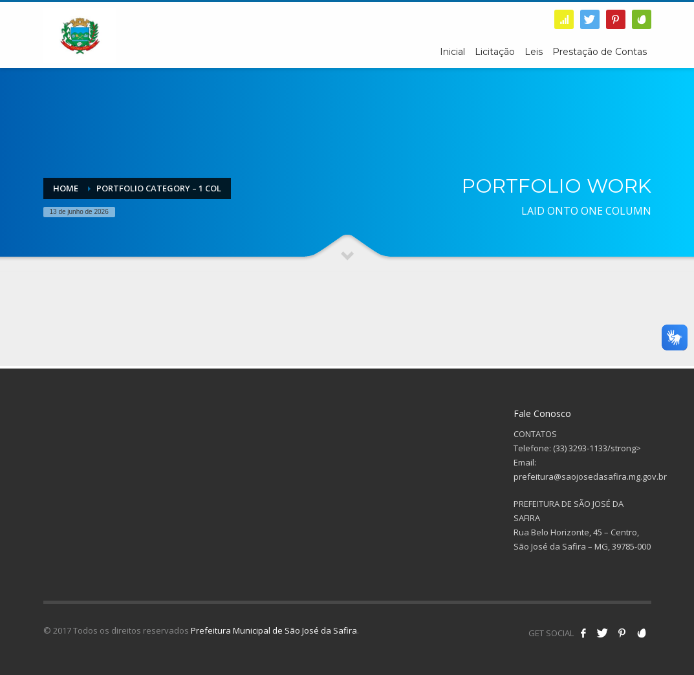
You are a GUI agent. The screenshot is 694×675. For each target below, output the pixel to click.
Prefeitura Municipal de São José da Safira (274, 630)
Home (65, 188)
